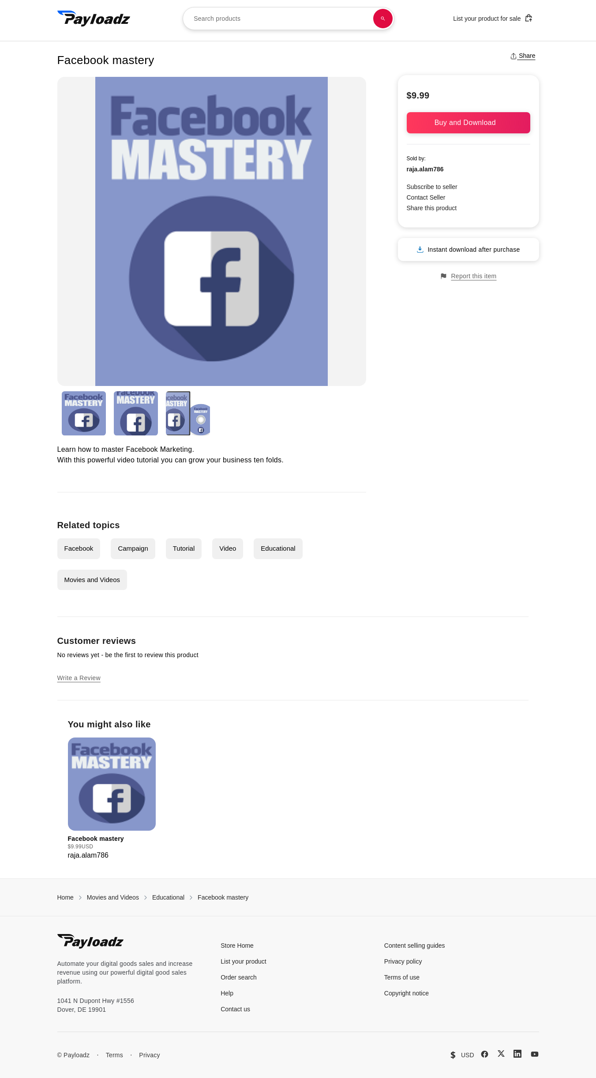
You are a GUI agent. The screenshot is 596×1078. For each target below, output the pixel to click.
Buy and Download (468, 122)
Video (227, 548)
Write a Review (79, 677)
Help (227, 993)
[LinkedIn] (517, 1054)
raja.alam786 (425, 169)
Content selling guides (414, 945)
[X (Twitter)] (501, 1053)
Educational (278, 548)
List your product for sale (492, 18)
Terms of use (402, 977)
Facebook (79, 548)
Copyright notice (406, 993)
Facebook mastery (223, 897)
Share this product (432, 208)
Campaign (133, 548)
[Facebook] (484, 1054)
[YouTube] (534, 1054)
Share (522, 55)
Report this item (468, 276)
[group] (112, 799)
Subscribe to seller (432, 186)
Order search (239, 977)
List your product (243, 961)
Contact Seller (426, 197)
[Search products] (383, 18)
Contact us (235, 1009)
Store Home (237, 945)
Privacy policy (403, 961)
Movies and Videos (92, 579)
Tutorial (184, 548)
